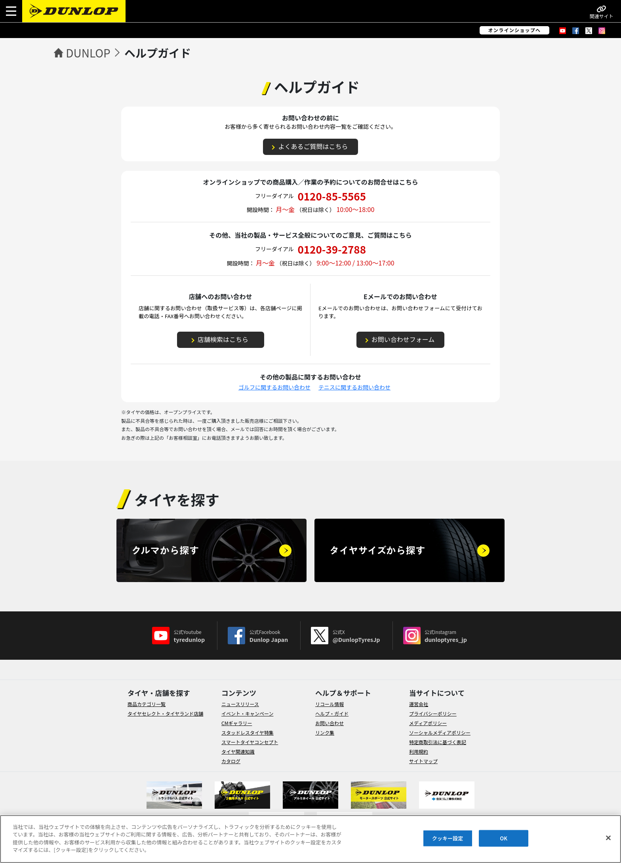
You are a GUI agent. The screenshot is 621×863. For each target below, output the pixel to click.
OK (503, 838)
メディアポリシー (428, 723)
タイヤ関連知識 (238, 751)
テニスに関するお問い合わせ (354, 387)
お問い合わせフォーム (403, 339)
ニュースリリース (240, 704)
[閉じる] (608, 838)
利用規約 (418, 751)
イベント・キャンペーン (247, 713)
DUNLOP (88, 53)
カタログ (230, 761)
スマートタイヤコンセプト (249, 742)
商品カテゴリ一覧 (147, 704)
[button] (11, 11)
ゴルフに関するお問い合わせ (274, 387)
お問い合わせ (329, 723)
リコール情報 (329, 704)
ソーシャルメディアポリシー (440, 732)
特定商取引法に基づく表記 (437, 742)
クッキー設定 (447, 838)
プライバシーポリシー (433, 713)
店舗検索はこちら (223, 339)
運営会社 (418, 704)
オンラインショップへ (514, 30)
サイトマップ (423, 761)
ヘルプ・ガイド (332, 713)
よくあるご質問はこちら (313, 146)
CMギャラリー (236, 723)
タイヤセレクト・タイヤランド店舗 (165, 713)
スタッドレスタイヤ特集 (247, 732)
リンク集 (324, 732)
